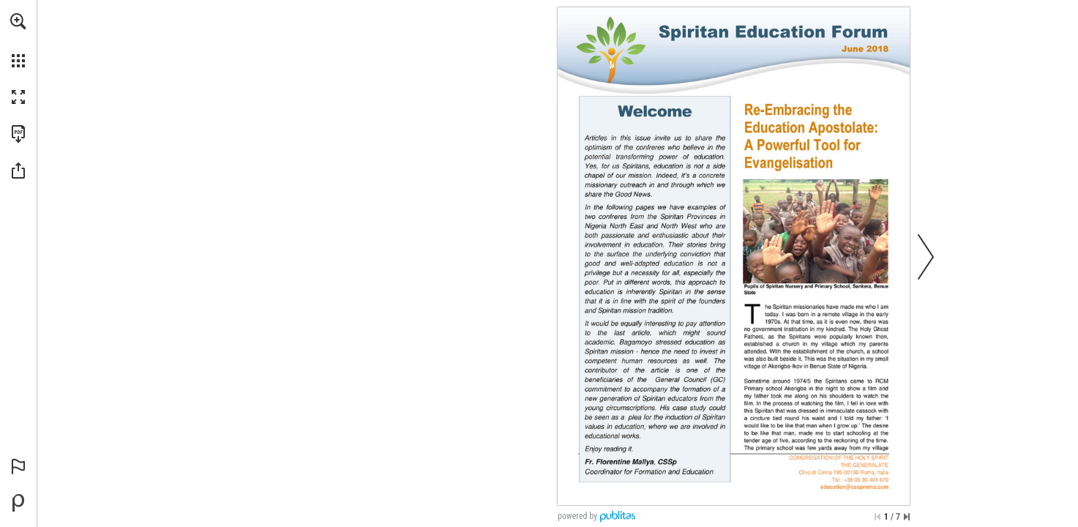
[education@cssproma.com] (854, 487)
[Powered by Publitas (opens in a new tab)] (18, 503)
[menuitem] (18, 40)
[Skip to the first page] (877, 516)
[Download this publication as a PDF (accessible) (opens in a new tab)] (18, 134)
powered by (577, 516)
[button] (18, 21)
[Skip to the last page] (907, 516)
